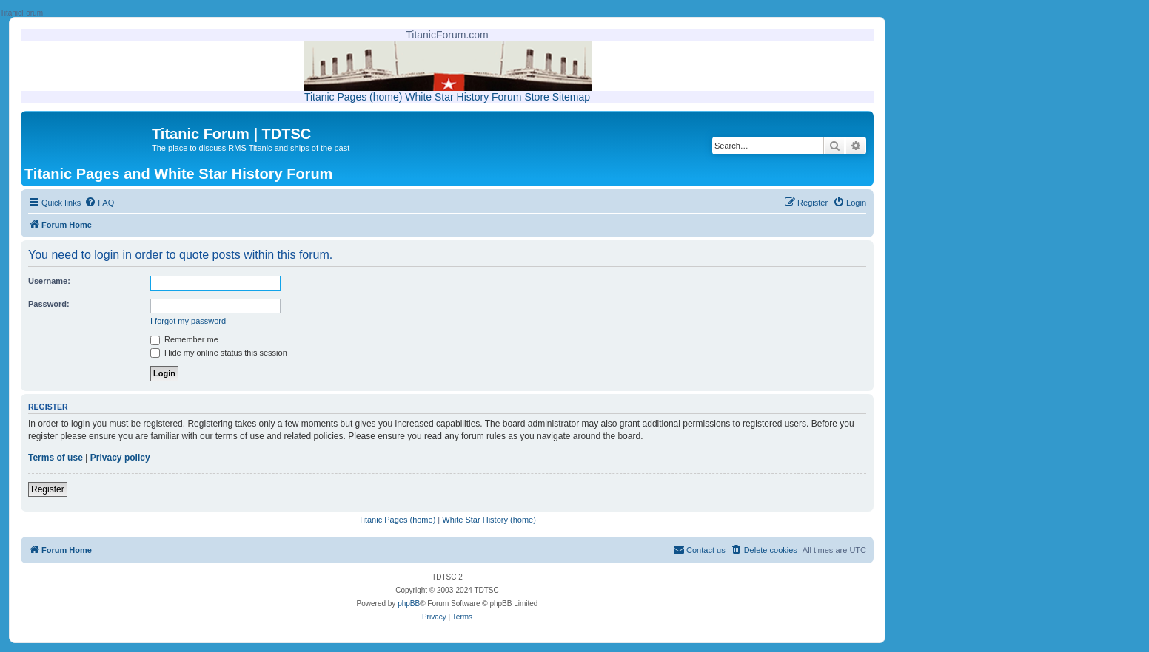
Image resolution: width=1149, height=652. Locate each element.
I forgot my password (188, 320)
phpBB (409, 604)
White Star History (447, 97)
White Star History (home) (489, 519)
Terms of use (55, 457)
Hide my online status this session (218, 352)
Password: (49, 303)
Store (536, 97)
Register (47, 489)
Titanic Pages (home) (353, 97)
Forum (506, 97)
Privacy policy (120, 457)
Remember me (184, 339)
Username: (49, 280)
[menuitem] (99, 202)
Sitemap (571, 97)
